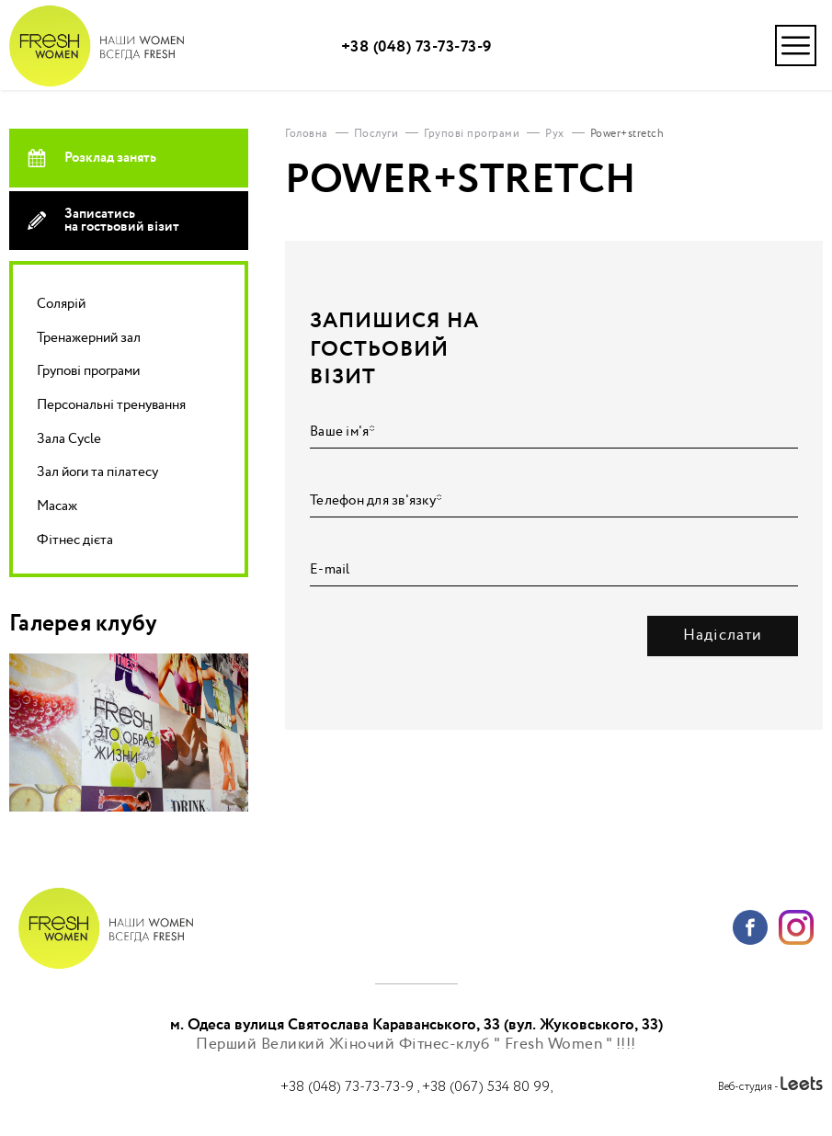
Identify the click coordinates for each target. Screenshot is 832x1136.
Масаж (57, 506)
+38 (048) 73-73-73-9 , (351, 1086)
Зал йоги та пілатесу (97, 472)
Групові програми (88, 371)
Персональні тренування (111, 405)
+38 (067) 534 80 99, (487, 1086)
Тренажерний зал (89, 337)
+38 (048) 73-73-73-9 (416, 47)
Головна (306, 134)
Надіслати (722, 635)
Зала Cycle (69, 439)
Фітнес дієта (75, 540)
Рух (554, 134)
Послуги (376, 134)
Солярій (61, 303)
